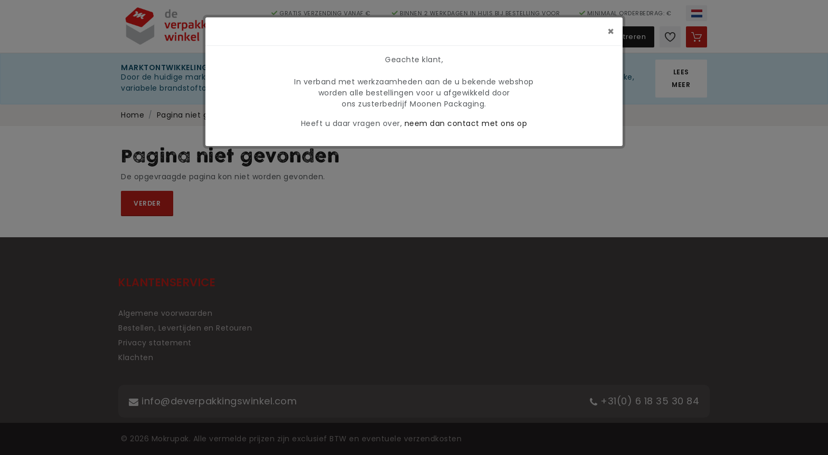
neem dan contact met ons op (466, 123)
